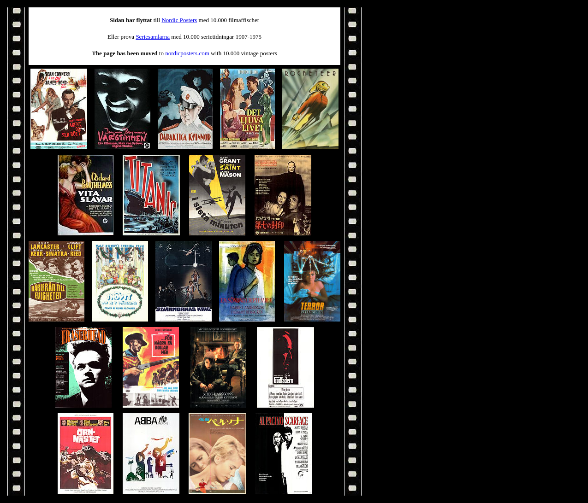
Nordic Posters (179, 20)
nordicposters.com (187, 53)
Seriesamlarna (153, 36)
